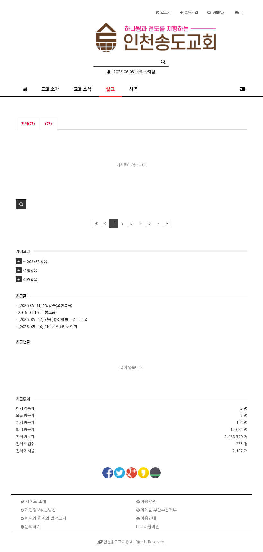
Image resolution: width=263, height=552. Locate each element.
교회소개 (50, 89)
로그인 (163, 12)
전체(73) (28, 124)
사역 (133, 89)
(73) (48, 124)
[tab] (131, 261)
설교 (110, 89)
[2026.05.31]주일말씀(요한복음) (44, 306)
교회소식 (83, 89)
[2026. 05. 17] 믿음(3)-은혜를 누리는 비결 (52, 320)
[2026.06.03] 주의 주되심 (131, 72)
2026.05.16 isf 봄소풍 (35, 313)
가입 (189, 12)
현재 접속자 (25, 408)
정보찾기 (216, 12)
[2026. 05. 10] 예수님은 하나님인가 (46, 327)
